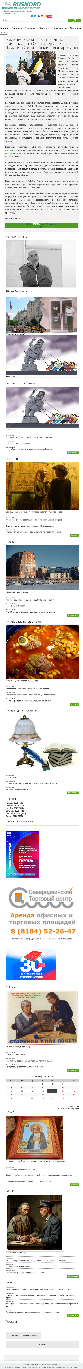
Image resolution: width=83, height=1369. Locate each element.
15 (43, 1091)
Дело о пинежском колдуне (17, 1253)
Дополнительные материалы (23, 1335)
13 (22, 1091)
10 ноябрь (8, 517)
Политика (17, 28)
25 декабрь (9, 447)
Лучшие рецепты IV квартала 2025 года (22, 681)
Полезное (42, 1344)
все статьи (74, 704)
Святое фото (11, 777)
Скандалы (75, 28)
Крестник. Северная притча (17, 789)
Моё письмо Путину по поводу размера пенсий (25, 1273)
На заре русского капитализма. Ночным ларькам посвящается (31, 783)
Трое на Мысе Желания (15, 606)
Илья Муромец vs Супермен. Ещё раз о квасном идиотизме (30, 612)
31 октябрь (8, 524)
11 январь (8, 1258)
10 (63, 1088)
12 (11, 1091)
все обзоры (74, 535)
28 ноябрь (8, 787)
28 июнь (30, 224)
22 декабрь (9, 598)
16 (52, 1091)
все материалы (73, 452)
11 (74, 1088)
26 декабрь (9, 1264)
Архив (42, 224)
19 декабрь (9, 1058)
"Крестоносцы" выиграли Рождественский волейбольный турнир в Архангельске (39, 1175)
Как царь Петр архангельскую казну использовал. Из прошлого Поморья (35, 1261)
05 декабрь (9, 609)
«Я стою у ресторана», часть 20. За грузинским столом (28, 701)
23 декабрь (9, 1052)
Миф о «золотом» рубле (16, 1055)
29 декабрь (9, 698)
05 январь (8, 435)
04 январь (8, 441)
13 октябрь (8, 530)
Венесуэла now (12, 429)
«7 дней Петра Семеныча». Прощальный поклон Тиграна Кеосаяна (33, 532)
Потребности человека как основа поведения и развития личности (33, 1312)
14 (32, 1091)
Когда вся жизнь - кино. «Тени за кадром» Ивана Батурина (30, 526)
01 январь (8, 686)
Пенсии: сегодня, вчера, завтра (18, 1047)
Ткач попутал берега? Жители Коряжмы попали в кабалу (29, 1061)
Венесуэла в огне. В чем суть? (18, 443)
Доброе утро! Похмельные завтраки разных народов (27, 689)
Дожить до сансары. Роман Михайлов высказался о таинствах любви (34, 512)
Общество (44, 28)
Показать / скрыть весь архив (19, 821)
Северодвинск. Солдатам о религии (20, 1169)
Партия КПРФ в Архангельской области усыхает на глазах (30, 437)
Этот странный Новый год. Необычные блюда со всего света (31, 695)
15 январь (8, 1167)
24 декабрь (9, 1270)
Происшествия (59, 28)
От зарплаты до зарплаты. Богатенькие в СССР (25, 1067)
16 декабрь (9, 603)
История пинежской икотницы (18, 1267)
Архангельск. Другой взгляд (17, 592)
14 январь (8, 1173)
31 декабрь (9, 692)
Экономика (30, 28)
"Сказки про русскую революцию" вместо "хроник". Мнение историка (34, 520)
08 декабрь (9, 1064)
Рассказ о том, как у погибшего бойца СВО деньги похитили (30, 600)
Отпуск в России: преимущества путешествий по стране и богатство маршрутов (38, 1289)
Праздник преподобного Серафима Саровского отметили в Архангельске (36, 1161)
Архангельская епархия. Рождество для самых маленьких (29, 1181)
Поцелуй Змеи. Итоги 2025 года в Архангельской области (29, 449)
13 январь (8, 1179)
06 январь (8, 775)
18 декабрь (9, 781)
